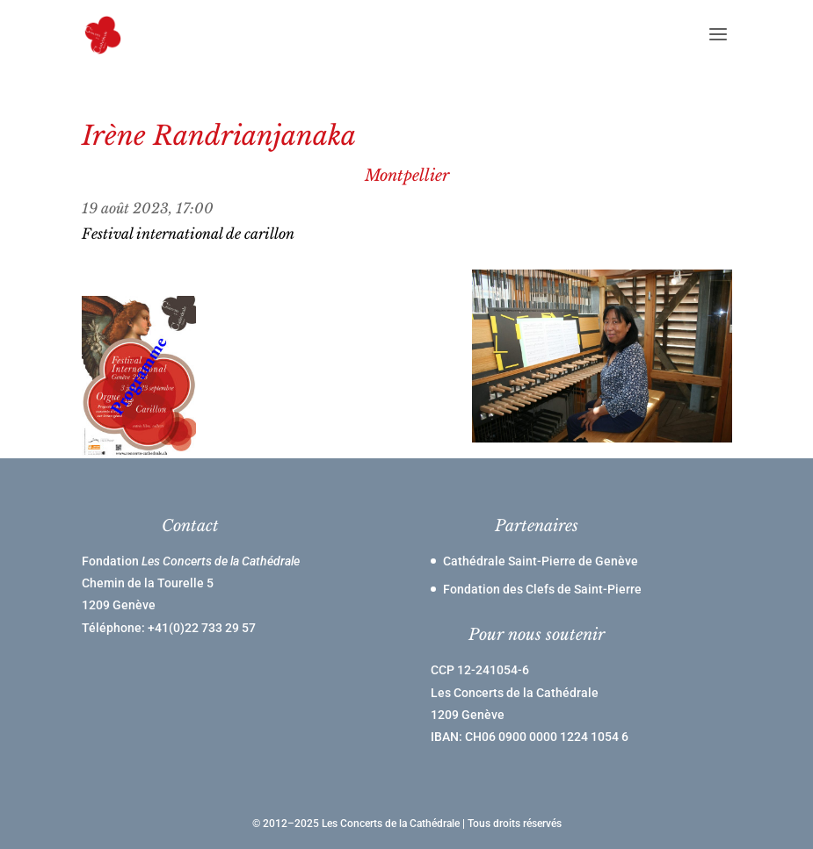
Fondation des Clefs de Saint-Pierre (542, 589)
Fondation (191, 561)
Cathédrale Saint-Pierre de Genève (540, 561)
